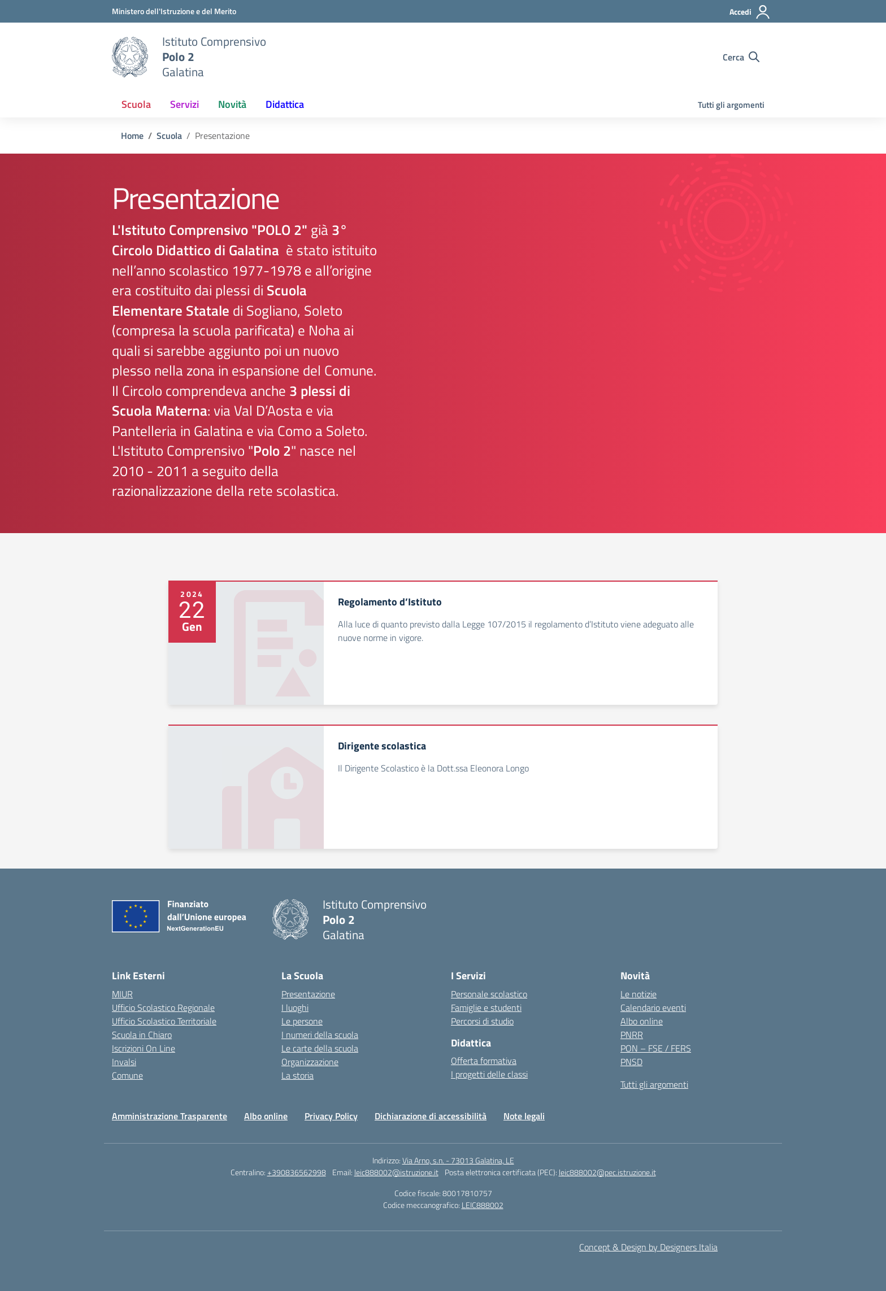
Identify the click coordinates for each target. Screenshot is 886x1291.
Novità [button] (232, 104)
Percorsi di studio (482, 1021)
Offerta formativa (483, 1060)
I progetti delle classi (489, 1074)
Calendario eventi (653, 1007)
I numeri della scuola (319, 1034)
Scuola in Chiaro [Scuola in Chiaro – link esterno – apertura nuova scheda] (142, 1034)
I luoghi (295, 1007)
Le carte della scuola (319, 1048)
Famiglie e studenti (486, 1007)
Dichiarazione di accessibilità (431, 1116)
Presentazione (308, 994)
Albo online (641, 1021)
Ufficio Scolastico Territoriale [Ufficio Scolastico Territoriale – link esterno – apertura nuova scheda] (164, 1021)
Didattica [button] (285, 104)
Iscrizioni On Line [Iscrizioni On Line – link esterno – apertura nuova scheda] (143, 1048)
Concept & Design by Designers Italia (648, 1247)
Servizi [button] (184, 104)
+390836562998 (296, 1172)
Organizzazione (309, 1061)
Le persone (302, 1021)
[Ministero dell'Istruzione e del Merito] (174, 11)
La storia (297, 1075)
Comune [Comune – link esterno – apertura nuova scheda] (127, 1075)
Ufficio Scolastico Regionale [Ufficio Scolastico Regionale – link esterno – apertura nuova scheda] (163, 1007)
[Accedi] (750, 12)
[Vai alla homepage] (130, 57)
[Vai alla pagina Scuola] (169, 135)
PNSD (631, 1061)
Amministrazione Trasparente (169, 1116)
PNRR (631, 1034)
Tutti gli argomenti (731, 104)
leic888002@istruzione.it (396, 1172)
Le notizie (638, 994)
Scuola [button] (136, 104)
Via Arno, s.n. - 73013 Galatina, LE (458, 1160)
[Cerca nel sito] (741, 57)
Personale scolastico (489, 994)
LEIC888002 (482, 1205)
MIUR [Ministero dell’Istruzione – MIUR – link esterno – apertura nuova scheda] (122, 994)
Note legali (524, 1116)
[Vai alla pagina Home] (132, 135)
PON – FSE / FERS (655, 1048)
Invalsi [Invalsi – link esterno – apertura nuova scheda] (124, 1061)
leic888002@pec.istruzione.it (607, 1172)
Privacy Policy (331, 1116)
